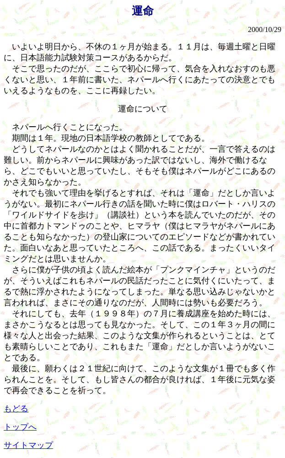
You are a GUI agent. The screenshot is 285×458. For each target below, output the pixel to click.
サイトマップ (28, 445)
